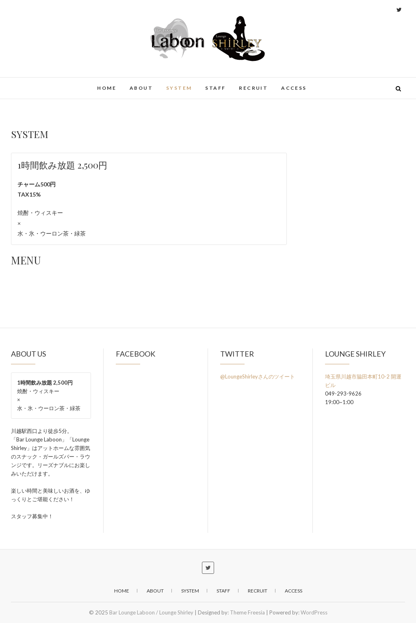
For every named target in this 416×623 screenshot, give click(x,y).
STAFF (215, 88)
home (106, 88)
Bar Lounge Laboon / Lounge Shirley (151, 612)
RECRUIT (253, 88)
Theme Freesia (247, 612)
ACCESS (293, 88)
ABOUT (141, 88)
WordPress (314, 612)
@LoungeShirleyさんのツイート (257, 376)
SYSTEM (179, 88)
